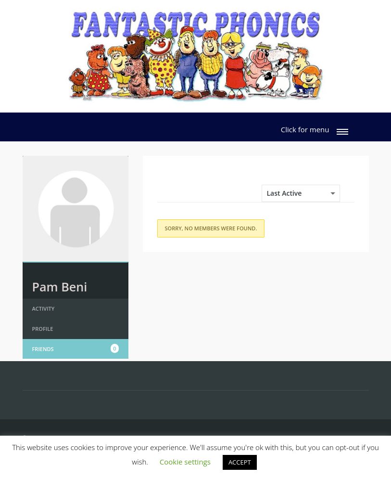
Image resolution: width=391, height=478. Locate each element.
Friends (75, 348)
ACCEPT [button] (239, 462)
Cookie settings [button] (185, 461)
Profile (42, 328)
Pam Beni (60, 286)
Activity (43, 308)
